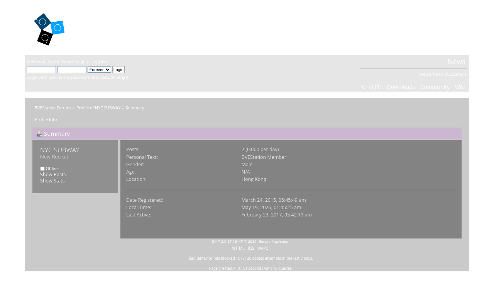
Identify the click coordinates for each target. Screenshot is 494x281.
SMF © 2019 (246, 241)
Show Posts (53, 174)
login (80, 61)
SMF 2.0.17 (222, 241)
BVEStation (109, 27)
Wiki (460, 86)
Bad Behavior (201, 258)
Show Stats (52, 180)
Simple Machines (273, 241)
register (100, 61)
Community (435, 86)
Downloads (401, 86)
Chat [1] (372, 86)
